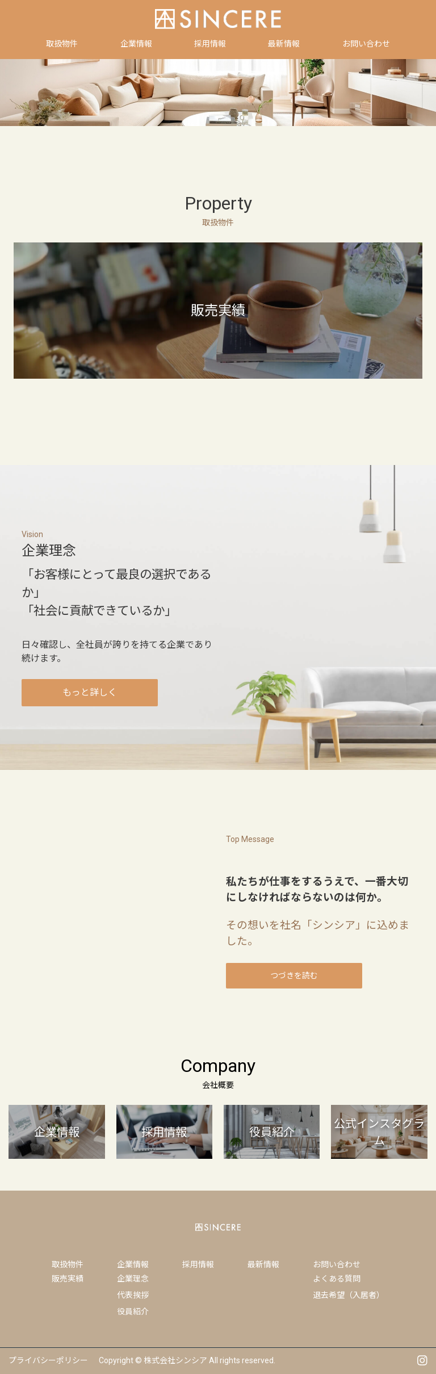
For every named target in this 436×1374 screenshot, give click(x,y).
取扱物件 (67, 1264)
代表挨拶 (133, 1295)
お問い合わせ (336, 1264)
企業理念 (133, 1278)
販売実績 (67, 1278)
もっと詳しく (89, 692)
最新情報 (263, 1264)
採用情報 (198, 1264)
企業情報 (133, 1264)
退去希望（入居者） (348, 1295)
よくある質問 (336, 1278)
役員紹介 (133, 1311)
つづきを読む (294, 975)
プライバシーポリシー (48, 1360)
